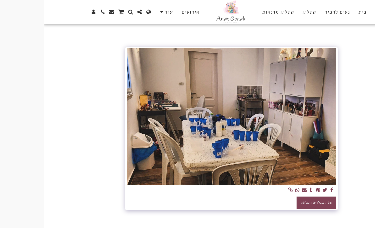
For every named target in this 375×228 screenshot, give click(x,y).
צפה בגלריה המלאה (272, 202)
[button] (95, 12)
